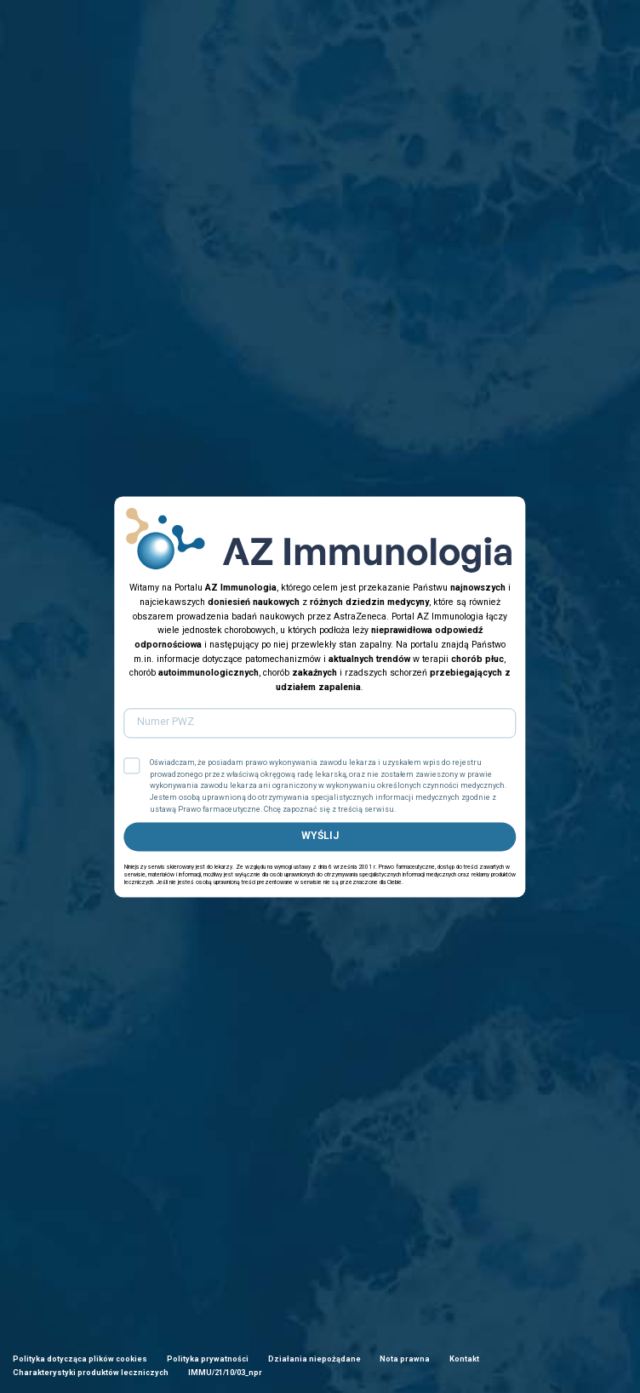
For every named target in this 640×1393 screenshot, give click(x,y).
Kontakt (464, 1359)
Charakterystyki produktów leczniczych (91, 1372)
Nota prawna (405, 1359)
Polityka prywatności (208, 1359)
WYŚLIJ (320, 836)
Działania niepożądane (314, 1359)
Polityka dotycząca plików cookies (80, 1359)
